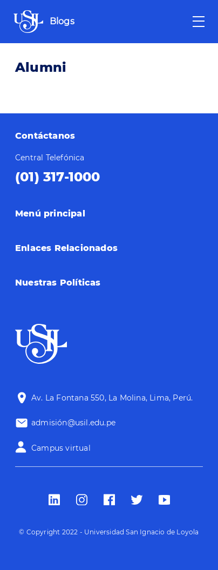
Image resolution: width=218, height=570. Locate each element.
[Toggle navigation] (199, 21)
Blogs (62, 21)
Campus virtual (61, 448)
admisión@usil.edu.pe (73, 423)
